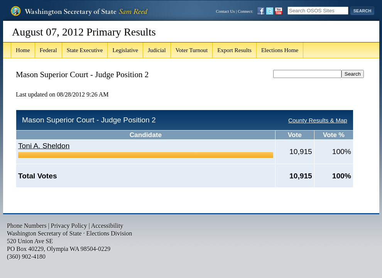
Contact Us (225, 11)
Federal (48, 50)
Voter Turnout (192, 50)
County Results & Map (317, 120)
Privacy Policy (69, 225)
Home (23, 50)
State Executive (85, 50)
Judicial (157, 50)
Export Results (234, 50)
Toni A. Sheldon (43, 146)
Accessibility (107, 225)
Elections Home (279, 50)
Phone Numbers (27, 225)
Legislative (125, 50)
